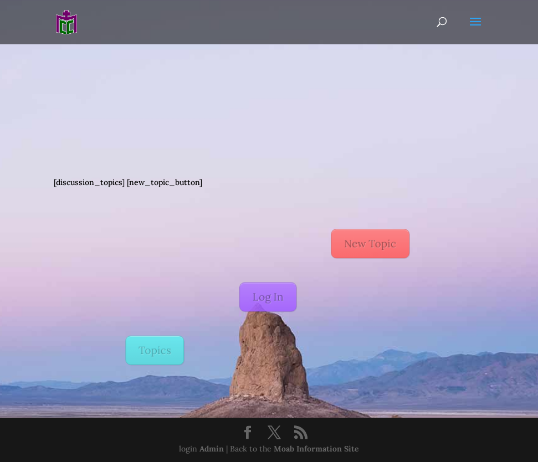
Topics (160, 347)
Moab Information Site (316, 449)
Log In (267, 297)
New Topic (365, 246)
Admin (211, 449)
